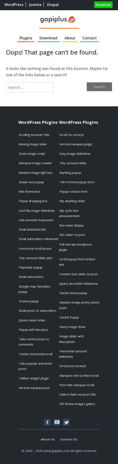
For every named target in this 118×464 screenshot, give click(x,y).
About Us (48, 439)
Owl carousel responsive (36, 220)
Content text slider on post (78, 274)
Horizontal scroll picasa (35, 248)
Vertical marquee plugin (75, 144)
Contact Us (68, 439)
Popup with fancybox (33, 330)
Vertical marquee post (34, 388)
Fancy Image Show (72, 327)
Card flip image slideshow (37, 210)
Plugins (25, 37)
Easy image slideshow (74, 153)
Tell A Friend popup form (76, 182)
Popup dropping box (33, 201)
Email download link (32, 229)
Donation (103, 4)
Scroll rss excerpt (71, 135)
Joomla (35, 4)
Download (48, 37)
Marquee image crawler (35, 163)
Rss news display (71, 225)
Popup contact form (73, 191)
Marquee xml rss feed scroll (79, 375)
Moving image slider (33, 144)
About (70, 37)
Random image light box (36, 173)
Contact (89, 37)
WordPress (13, 4)
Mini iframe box (29, 191)
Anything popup (70, 173)
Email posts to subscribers (37, 310)
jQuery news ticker (32, 320)
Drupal (53, 4)
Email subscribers (31, 277)
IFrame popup (29, 301)
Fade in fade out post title (77, 394)
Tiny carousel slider (73, 163)
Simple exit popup (31, 182)
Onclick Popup (69, 317)
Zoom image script (32, 153)
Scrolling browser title (34, 135)
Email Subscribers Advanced (38, 239)
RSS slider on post (72, 235)
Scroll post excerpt (72, 366)
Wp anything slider (72, 201)
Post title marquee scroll (76, 385)
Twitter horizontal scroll (35, 354)
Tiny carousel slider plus (35, 258)
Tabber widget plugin (34, 378)
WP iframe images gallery (77, 404)
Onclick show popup (73, 293)
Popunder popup (30, 267)
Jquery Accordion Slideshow (78, 283)
